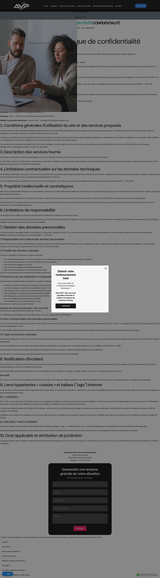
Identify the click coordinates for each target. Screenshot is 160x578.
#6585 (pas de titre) (9, 517)
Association (53, 6)
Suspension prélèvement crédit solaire (16, 503)
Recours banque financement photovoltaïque (18, 508)
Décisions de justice (84, 6)
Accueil (45, 6)
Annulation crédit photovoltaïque (13, 498)
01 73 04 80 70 (84, 460)
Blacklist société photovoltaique (103, 6)
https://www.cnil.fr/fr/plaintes (60, 315)
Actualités (118, 6)
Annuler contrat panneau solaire (13, 512)
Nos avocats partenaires (67, 6)
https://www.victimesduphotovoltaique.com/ (127, 66)
